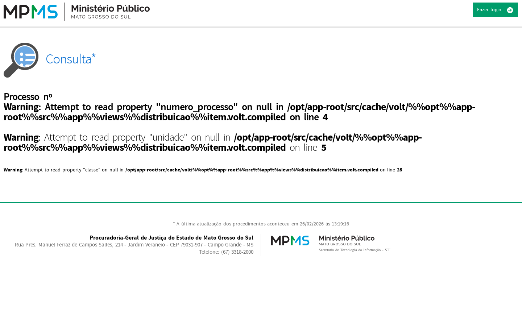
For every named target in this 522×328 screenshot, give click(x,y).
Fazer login (495, 10)
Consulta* (50, 59)
